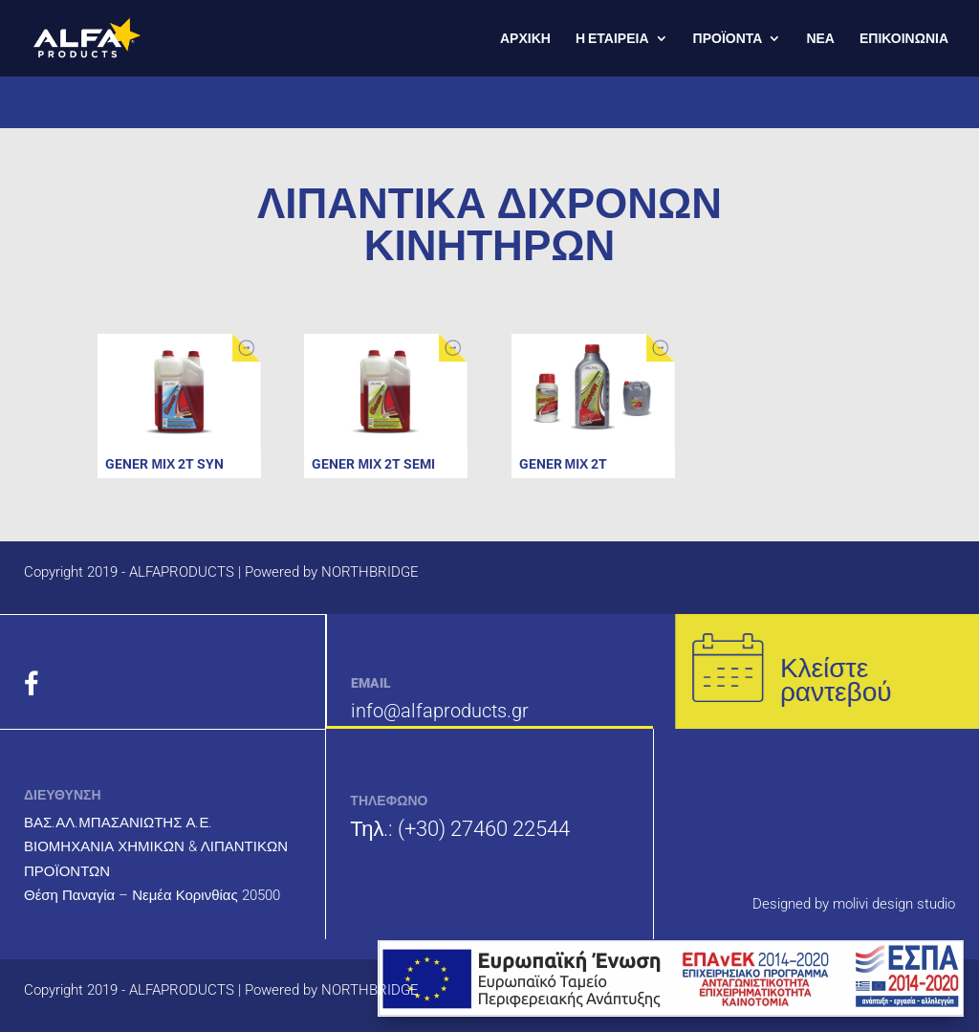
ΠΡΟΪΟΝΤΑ (728, 39)
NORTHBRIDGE (370, 572)
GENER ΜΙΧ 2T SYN (164, 464)
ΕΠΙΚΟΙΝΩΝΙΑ (903, 39)
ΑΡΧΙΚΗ (525, 39)
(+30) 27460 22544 (484, 829)
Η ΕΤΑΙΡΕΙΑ (612, 39)
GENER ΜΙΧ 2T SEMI (373, 464)
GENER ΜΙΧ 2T (563, 464)
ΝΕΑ (820, 39)
